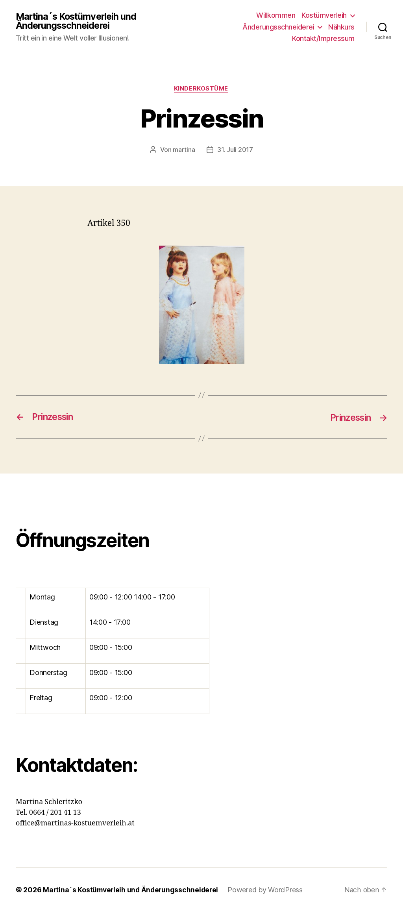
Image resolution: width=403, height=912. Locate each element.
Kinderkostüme (201, 88)
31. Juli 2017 (235, 150)
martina (184, 150)
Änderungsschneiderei (278, 27)
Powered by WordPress (269, 890)
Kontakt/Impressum (323, 38)
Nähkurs (341, 27)
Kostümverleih (324, 15)
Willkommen (275, 15)
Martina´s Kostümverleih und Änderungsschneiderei (78, 20)
